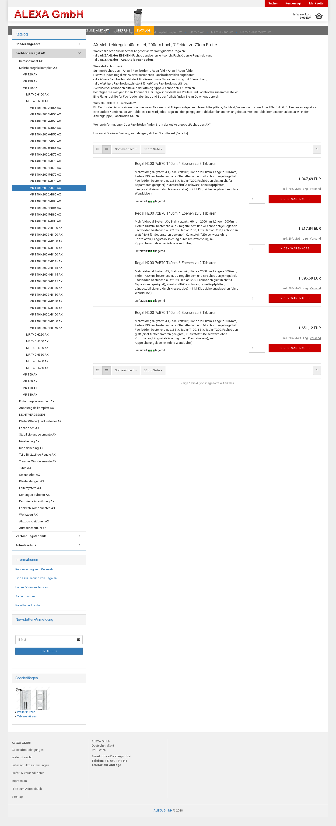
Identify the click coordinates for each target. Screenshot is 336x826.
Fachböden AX (29, 437)
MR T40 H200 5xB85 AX (45, 224)
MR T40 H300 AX (37, 357)
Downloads (21, 30)
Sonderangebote (28, 53)
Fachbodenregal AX (30, 62)
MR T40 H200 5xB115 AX (46, 290)
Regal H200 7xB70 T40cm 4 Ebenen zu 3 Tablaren (175, 222)
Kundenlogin (293, 3)
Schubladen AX (29, 484)
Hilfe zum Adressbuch (27, 798)
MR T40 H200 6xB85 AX (45, 230)
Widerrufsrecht (22, 766)
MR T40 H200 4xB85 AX (45, 217)
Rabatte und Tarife (27, 614)
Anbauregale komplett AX (36, 417)
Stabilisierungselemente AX (37, 444)
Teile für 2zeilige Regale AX (37, 464)
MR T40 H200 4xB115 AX (46, 284)
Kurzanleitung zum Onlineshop (35, 578)
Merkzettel (316, 3)
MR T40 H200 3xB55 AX (45, 123)
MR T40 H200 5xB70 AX (45, 184)
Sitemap (17, 806)
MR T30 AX (30, 90)
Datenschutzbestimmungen (30, 774)
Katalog (143, 30)
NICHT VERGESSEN (32, 424)
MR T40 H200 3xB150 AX (46, 330)
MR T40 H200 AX (37, 110)
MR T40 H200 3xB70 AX (45, 170)
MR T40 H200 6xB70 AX (45, 190)
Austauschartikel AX (32, 537)
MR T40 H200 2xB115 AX (46, 270)
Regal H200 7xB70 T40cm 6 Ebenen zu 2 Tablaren (175, 272)
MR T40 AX (30, 97)
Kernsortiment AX (31, 70)
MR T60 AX (30, 390)
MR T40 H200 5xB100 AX (46, 257)
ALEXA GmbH (163, 820)
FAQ (41, 30)
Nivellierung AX (29, 450)
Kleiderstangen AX (31, 490)
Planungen (59, 30)
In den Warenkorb (295, 208)
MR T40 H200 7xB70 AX (45, 197)
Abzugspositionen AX (34, 530)
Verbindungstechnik (31, 545)
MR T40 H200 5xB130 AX (46, 317)
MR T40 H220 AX (37, 344)
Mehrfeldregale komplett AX (38, 77)
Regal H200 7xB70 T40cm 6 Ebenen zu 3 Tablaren (175, 322)
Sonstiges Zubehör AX (34, 504)
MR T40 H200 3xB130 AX (46, 304)
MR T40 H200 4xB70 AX (45, 177)
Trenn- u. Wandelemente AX (37, 470)
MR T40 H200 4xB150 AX (46, 337)
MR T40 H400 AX (37, 370)
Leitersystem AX (30, 497)
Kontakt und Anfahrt (92, 30)
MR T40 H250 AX (37, 350)
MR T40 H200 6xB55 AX (45, 143)
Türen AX (25, 477)
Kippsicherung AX (31, 457)
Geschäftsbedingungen (28, 759)
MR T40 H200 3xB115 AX (46, 277)
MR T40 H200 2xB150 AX (46, 324)
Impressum (19, 790)
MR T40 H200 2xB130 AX (46, 297)
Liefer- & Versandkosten (31, 596)
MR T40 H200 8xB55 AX (45, 157)
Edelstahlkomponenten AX (37, 517)
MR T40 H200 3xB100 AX (46, 244)
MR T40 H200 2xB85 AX (45, 204)
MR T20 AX (30, 83)
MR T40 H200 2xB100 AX (46, 237)
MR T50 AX (30, 384)
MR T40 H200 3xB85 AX (45, 210)
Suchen (273, 3)
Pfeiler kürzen (26, 721)
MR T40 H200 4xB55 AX (45, 130)
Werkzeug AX (28, 524)
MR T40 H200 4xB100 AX (46, 250)
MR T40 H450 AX (37, 377)
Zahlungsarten (25, 605)
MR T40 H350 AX (37, 364)
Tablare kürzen (27, 725)
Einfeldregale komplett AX (36, 410)
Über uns (123, 30)
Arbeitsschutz (26, 554)
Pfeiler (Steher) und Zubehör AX (40, 430)
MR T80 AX (30, 404)
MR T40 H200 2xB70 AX (45, 164)
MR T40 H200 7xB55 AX (45, 150)
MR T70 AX (30, 397)
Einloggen (49, 660)
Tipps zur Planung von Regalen (36, 587)
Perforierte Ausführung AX (36, 510)
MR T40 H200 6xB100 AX (46, 264)
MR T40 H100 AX (37, 104)
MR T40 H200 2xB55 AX (45, 117)
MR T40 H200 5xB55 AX (45, 137)
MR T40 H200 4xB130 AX (46, 310)
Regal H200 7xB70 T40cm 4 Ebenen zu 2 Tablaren (175, 173)
